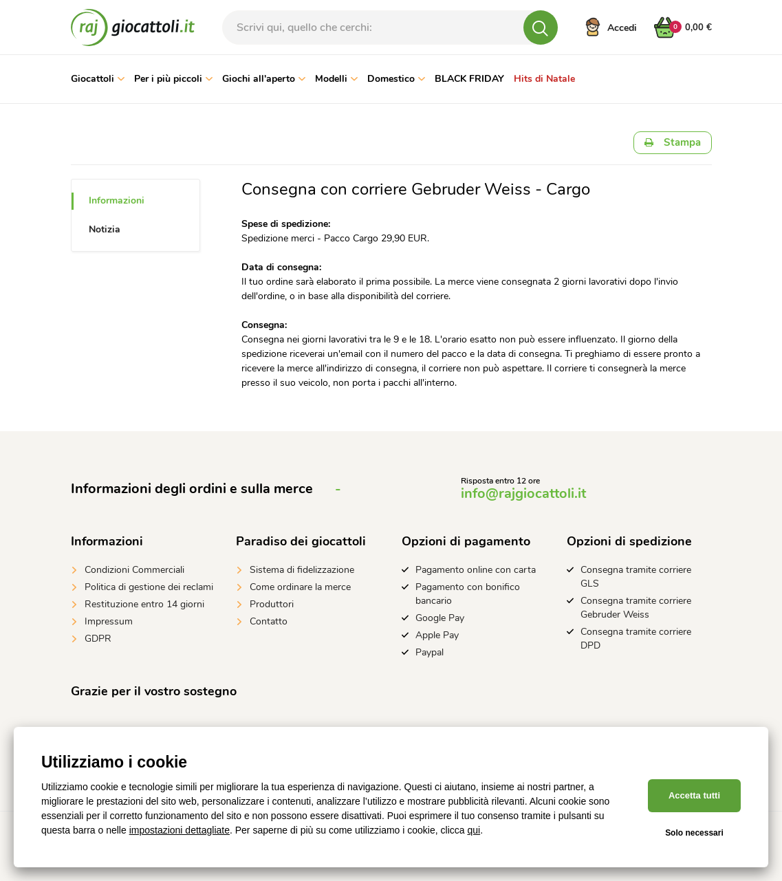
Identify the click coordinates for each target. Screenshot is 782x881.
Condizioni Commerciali (134, 569)
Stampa (672, 142)
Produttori (272, 604)
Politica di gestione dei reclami (149, 587)
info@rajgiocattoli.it (523, 493)
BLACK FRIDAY (469, 78)
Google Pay (439, 617)
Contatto (268, 621)
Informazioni (116, 200)
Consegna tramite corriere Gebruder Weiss (635, 607)
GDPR (98, 638)
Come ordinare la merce (300, 587)
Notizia (104, 229)
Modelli (336, 78)
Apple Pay (437, 635)
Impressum (109, 621)
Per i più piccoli (173, 78)
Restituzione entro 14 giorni (144, 604)
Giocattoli (97, 78)
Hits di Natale (544, 78)
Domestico (396, 78)
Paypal (429, 652)
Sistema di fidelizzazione (302, 569)
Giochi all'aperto (263, 78)
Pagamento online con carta (475, 569)
